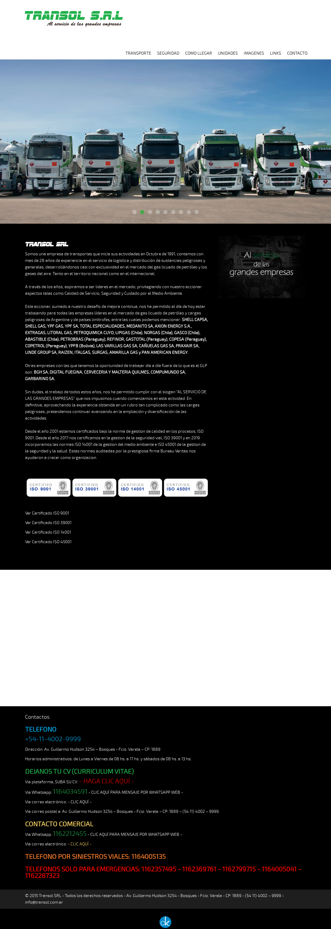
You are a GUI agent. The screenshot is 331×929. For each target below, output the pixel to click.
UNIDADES (228, 53)
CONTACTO (297, 53)
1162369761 (199, 869)
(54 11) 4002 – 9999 (201, 811)
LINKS (275, 53)
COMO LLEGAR (198, 53)
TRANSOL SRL (73, 16)
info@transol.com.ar (44, 902)
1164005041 (279, 869)
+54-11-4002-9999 (53, 739)
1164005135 (148, 857)
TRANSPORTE (138, 53)
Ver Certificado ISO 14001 (48, 532)
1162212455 (70, 834)
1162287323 (42, 876)
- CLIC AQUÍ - (79, 801)
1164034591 (70, 792)
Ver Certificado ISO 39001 (48, 522)
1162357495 (159, 869)
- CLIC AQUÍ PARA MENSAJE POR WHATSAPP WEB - (135, 792)
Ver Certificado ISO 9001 (47, 513)
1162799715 (239, 869)
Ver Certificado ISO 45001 (48, 541)
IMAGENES (254, 53)
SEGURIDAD (168, 53)
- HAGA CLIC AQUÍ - (106, 781)
